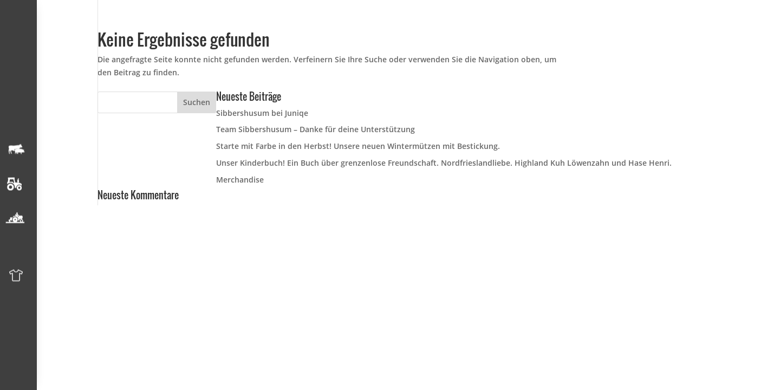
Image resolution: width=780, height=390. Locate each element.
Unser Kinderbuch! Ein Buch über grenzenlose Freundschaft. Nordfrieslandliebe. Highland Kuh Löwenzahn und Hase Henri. (444, 163)
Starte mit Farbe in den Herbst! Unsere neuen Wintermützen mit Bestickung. (358, 146)
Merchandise (240, 179)
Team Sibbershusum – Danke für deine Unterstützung (315, 129)
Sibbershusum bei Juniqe (262, 113)
